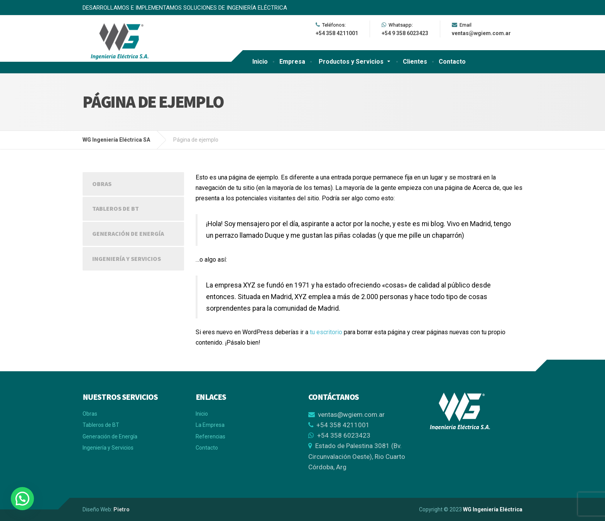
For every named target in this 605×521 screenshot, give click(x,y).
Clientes (415, 61)
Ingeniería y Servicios (126, 258)
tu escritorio (326, 332)
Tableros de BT (115, 208)
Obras (102, 184)
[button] (22, 498)
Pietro (121, 509)
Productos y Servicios (351, 61)
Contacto (452, 61)
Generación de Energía (128, 233)
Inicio (260, 61)
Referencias (210, 436)
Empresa (292, 61)
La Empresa (210, 425)
